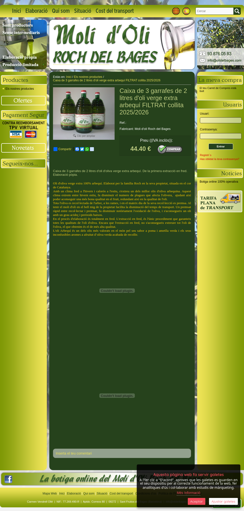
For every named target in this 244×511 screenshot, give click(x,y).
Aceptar (196, 501)
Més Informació (188, 493)
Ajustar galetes (223, 501)
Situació (82, 11)
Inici (16, 11)
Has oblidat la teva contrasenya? (219, 159)
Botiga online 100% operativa (219, 181)
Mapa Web (50, 493)
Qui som (61, 11)
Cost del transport (115, 11)
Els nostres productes (18, 88)
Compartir (62, 149)
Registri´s (205, 155)
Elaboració (36, 11)
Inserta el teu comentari (74, 453)
